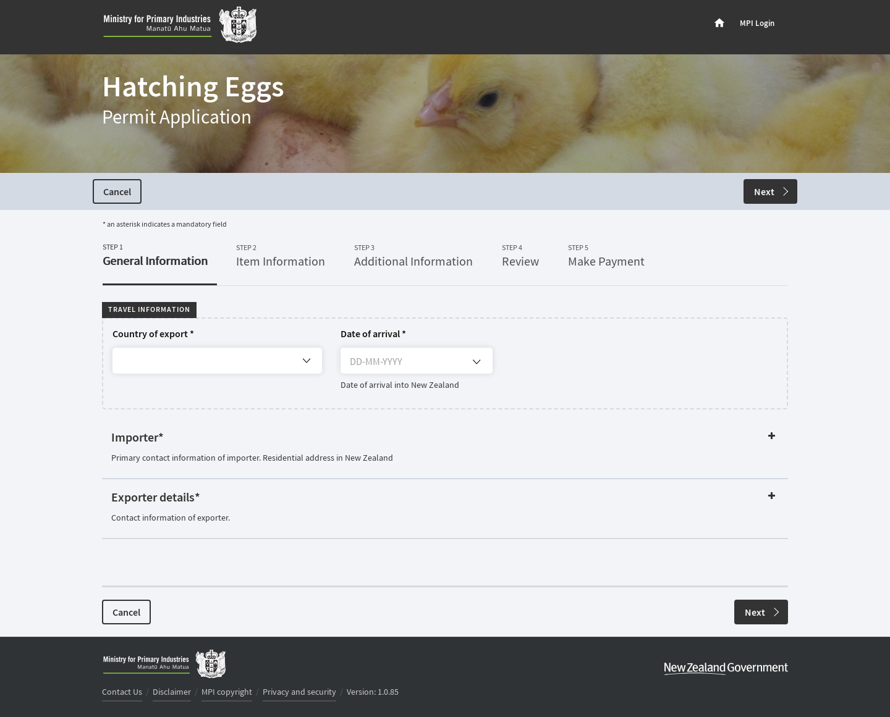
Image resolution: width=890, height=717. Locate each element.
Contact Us (122, 692)
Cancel (117, 192)
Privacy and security (299, 692)
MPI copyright (226, 692)
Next (771, 192)
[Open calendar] (476, 362)
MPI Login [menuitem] (757, 23)
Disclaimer (172, 692)
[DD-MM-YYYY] (416, 364)
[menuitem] (719, 23)
